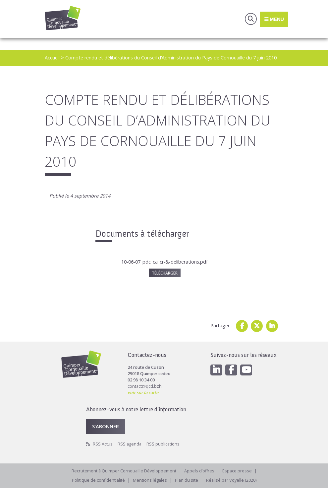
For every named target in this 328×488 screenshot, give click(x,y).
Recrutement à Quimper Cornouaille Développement (124, 471)
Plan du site (186, 480)
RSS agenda (129, 444)
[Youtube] (246, 370)
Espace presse (237, 471)
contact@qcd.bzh (145, 386)
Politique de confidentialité (98, 480)
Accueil (52, 57)
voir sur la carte (143, 392)
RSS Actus (103, 444)
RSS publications (163, 444)
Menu (274, 19)
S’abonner (105, 426)
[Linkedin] (216, 370)
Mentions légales (150, 480)
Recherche (251, 19)
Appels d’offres (199, 471)
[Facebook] (231, 370)
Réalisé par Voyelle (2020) (231, 480)
